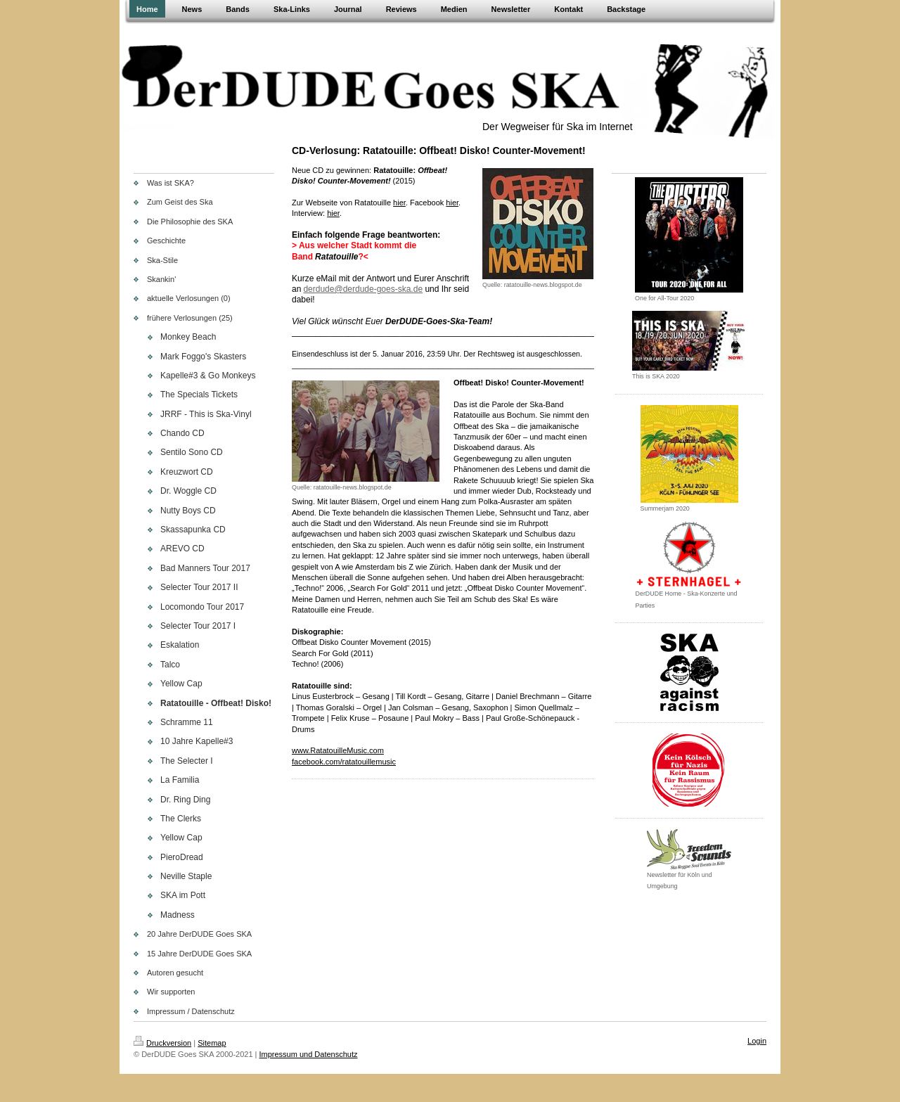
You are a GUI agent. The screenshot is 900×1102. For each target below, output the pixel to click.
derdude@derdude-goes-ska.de (363, 289)
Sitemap (212, 1043)
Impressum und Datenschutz (308, 1054)
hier (333, 213)
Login (756, 1041)
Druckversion (162, 1043)
